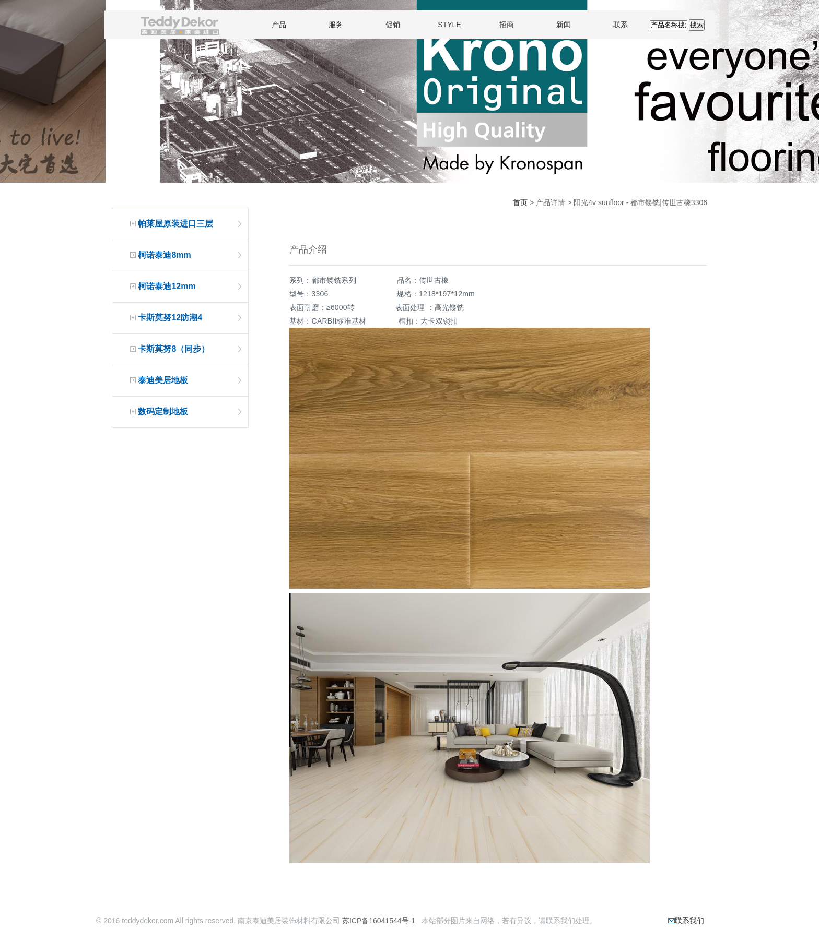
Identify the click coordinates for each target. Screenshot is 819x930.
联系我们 (686, 920)
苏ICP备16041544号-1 (378, 920)
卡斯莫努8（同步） (173, 348)
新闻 (563, 24)
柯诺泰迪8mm (164, 255)
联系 (620, 24)
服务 (336, 24)
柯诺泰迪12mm (166, 286)
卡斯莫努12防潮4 (170, 317)
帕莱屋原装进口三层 (175, 223)
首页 (520, 202)
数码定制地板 (163, 411)
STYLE (449, 24)
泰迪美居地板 (163, 380)
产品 (279, 24)
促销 (392, 24)
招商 (506, 24)
